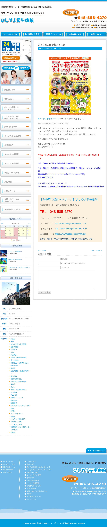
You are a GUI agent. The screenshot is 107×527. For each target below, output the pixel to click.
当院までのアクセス (12, 173)
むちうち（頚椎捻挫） (18, 419)
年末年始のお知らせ (19, 252)
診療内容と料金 (75, 34)
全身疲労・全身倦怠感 (18, 382)
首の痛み (14, 349)
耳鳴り (13, 411)
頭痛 (12, 352)
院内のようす (9, 90)
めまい (13, 387)
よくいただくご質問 (12, 136)
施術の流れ (8, 99)
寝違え (13, 416)
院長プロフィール (53, 34)
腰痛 (12, 341)
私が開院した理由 (32, 34)
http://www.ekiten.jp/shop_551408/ (71, 228)
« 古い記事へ (42, 250)
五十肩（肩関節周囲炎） (19, 357)
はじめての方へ (10, 34)
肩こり (13, 339)
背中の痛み (14, 360)
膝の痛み (14, 376)
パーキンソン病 (16, 424)
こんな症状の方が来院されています (11, 118)
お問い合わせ (9, 191)
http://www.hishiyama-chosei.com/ (70, 223)
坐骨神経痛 (14, 347)
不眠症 (13, 432)
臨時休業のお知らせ (19, 260)
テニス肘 (14, 395)
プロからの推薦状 (11, 154)
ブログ (59, 48)
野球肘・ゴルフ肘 (17, 397)
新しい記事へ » (97, 250)
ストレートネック (17, 414)
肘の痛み (14, 392)
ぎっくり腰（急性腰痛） (19, 344)
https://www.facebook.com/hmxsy (70, 234)
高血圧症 (14, 400)
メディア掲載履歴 (11, 163)
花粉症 (13, 384)
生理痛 (13, 368)
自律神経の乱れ (16, 379)
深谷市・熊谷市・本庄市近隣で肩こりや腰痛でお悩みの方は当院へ (67, 239)
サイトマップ (31, 499)
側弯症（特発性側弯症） (19, 390)
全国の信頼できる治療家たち (11, 200)
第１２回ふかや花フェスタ (48, 119)
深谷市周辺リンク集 (12, 209)
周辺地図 (8, 182)
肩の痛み (14, 355)
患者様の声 (8, 145)
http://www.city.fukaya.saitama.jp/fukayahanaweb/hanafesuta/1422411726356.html (71, 186)
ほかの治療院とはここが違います (11, 108)
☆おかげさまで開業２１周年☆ (19, 267)
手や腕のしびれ (16, 421)
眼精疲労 (14, 403)
